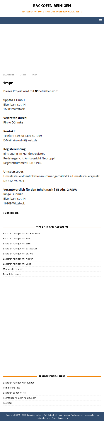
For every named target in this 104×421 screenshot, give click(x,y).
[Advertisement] (52, 46)
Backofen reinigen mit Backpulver (20, 248)
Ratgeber (7, 402)
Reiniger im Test (11, 387)
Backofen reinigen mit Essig (17, 243)
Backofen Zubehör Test (14, 392)
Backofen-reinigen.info (36, 415)
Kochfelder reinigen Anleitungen (19, 397)
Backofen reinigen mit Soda (17, 263)
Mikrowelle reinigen (13, 269)
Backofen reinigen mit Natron (18, 258)
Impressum (63, 418)
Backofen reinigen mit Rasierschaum (21, 233)
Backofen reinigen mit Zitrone (18, 253)
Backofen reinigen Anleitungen (18, 382)
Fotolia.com (75, 415)
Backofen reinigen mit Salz (16, 238)
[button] (99, 20)
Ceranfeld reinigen (12, 274)
